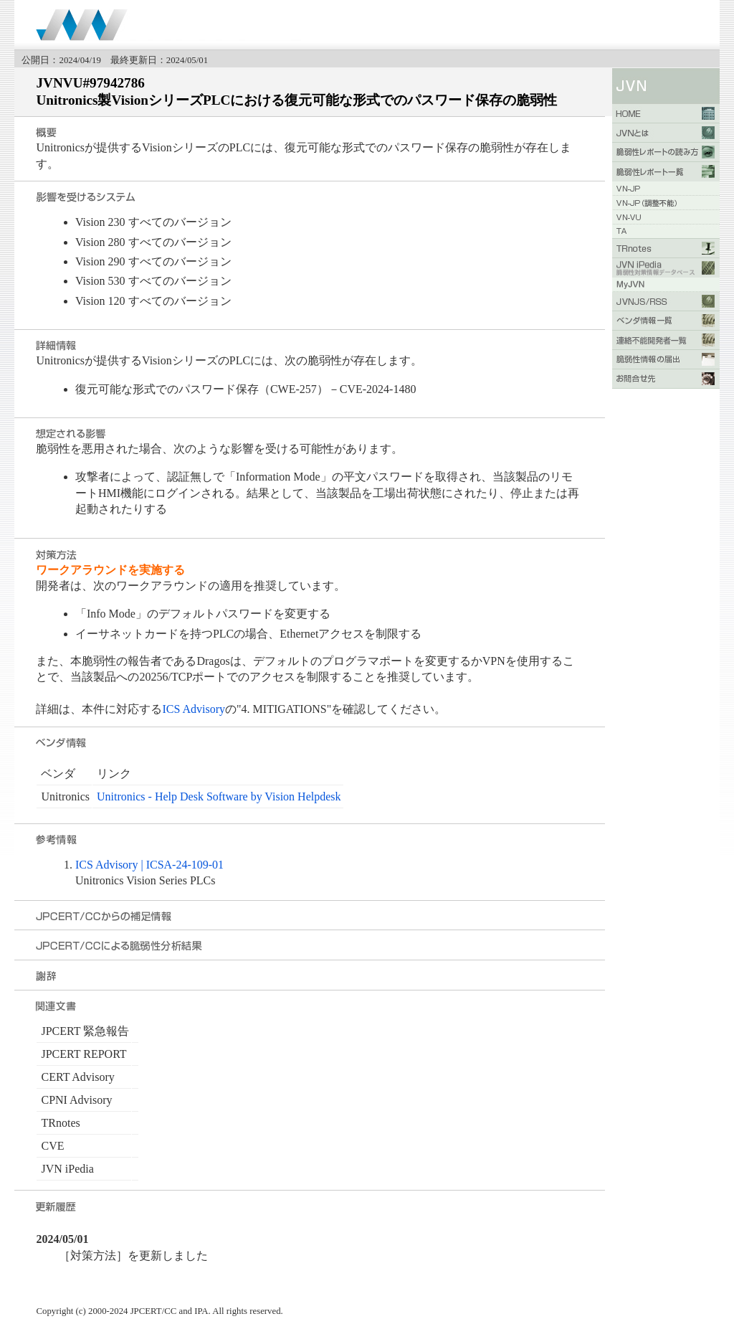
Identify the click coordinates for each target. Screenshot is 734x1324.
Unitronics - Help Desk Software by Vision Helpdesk (218, 796)
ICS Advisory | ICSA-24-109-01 (149, 865)
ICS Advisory (193, 709)
